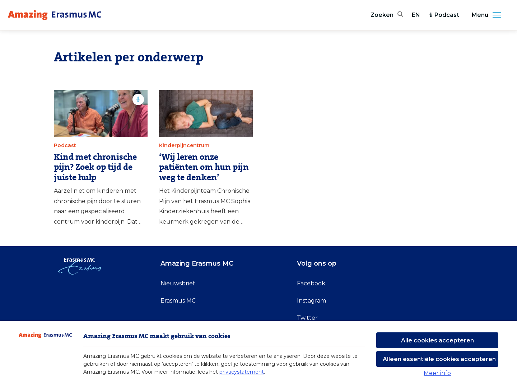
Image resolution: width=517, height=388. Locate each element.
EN (416, 14)
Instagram (311, 300)
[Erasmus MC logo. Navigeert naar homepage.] (54, 15)
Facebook (311, 283)
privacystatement (241, 372)
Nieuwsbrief (177, 283)
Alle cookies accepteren (437, 340)
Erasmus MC (178, 300)
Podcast (444, 14)
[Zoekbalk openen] (387, 15)
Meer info (437, 373)
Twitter (307, 317)
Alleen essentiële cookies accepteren (439, 359)
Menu (489, 15)
